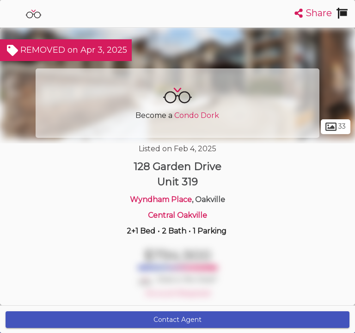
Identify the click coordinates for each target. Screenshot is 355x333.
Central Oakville (177, 215)
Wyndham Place (161, 199)
